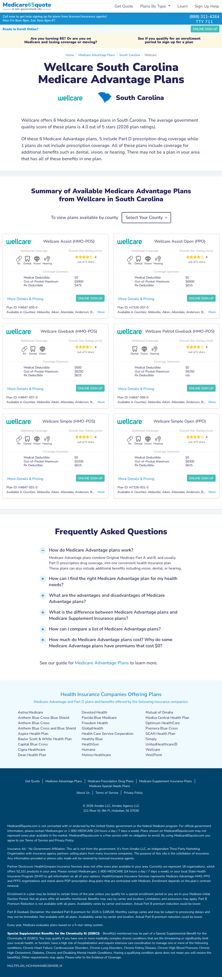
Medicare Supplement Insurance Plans (165, 781)
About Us (83, 792)
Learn (182, 6)
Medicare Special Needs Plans (109, 786)
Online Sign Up (205, 29)
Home (70, 55)
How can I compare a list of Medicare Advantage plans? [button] (105, 629)
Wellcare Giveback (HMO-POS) (69, 331)
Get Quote (124, 6)
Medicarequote (27, 5)
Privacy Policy (133, 792)
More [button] (101, 312)
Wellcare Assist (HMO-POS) (69, 241)
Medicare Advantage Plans (96, 55)
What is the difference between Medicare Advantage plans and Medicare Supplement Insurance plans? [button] (113, 615)
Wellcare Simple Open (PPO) (180, 421)
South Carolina (129, 55)
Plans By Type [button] (153, 6)
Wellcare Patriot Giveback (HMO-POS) (180, 331)
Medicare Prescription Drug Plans (111, 781)
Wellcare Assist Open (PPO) (179, 241)
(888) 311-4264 (204, 16)
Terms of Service (106, 792)
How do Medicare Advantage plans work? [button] (91, 550)
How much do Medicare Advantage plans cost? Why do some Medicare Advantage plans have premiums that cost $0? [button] (110, 643)
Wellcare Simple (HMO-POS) (69, 421)
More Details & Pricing (25, 298)
